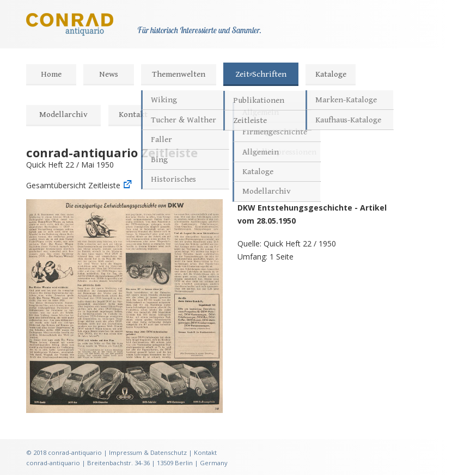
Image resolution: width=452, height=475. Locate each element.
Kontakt (133, 114)
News (108, 74)
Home (51, 74)
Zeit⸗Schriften (260, 74)
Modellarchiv (63, 114)
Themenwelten (178, 74)
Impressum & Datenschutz (148, 452)
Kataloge (330, 74)
